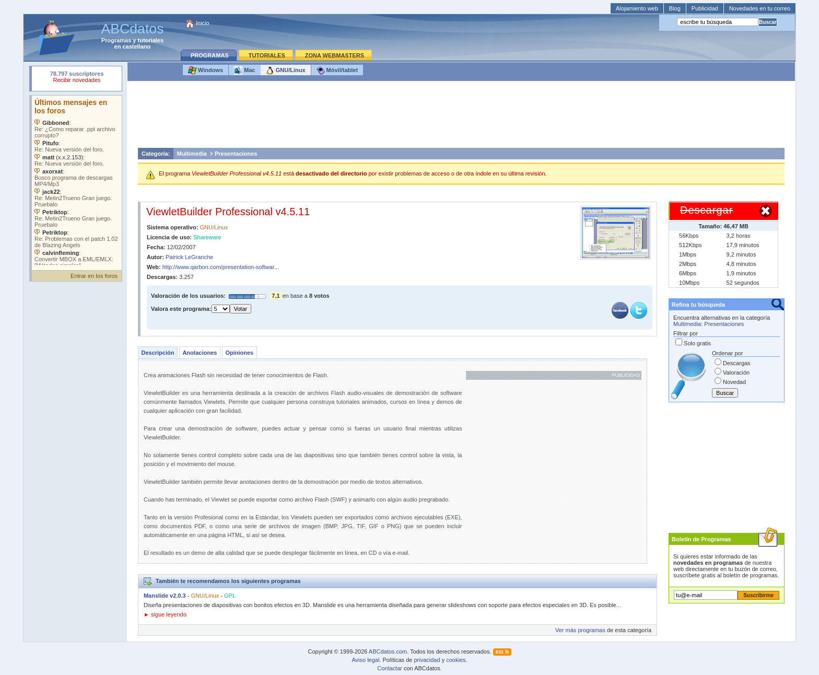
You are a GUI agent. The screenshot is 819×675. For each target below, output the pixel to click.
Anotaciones (199, 353)
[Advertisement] (461, 117)
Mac (244, 70)
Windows (205, 70)
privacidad (427, 660)
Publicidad (705, 8)
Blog (675, 8)
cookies (455, 660)
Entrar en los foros (94, 276)
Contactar (389, 668)
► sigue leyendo (165, 614)
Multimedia (191, 153)
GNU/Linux (286, 70)
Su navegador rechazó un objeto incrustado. (77, 78)
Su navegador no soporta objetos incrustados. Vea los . (77, 180)
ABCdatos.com (388, 651)
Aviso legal (365, 660)
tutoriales (151, 40)
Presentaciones (236, 153)
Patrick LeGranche (189, 257)
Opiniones (239, 353)
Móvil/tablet (337, 70)
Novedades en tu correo (759, 8)
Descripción (157, 353)
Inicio (202, 23)
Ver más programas (580, 630)
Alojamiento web (637, 8)
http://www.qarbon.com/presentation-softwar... (220, 267)
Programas (116, 40)
